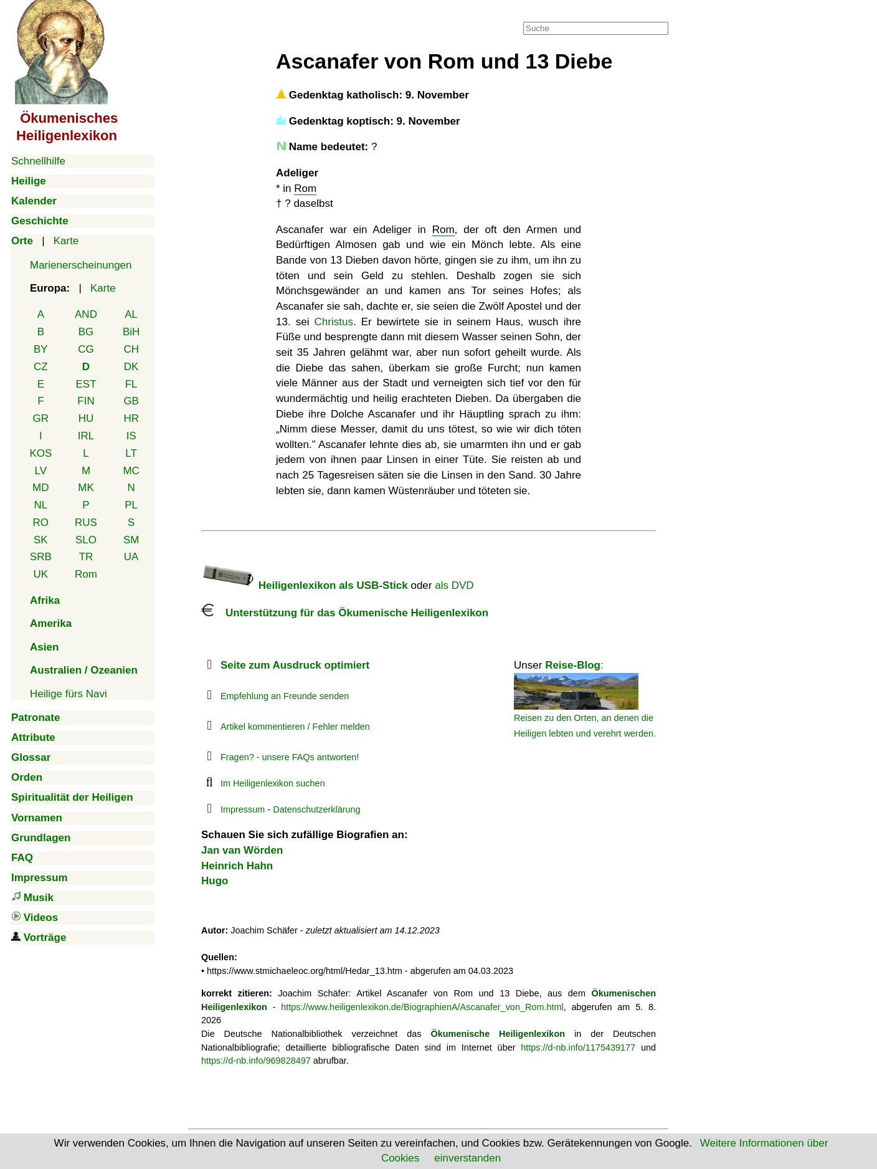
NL (40, 505)
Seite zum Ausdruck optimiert (294, 665)
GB (131, 401)
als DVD (454, 585)
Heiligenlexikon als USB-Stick (304, 585)
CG (86, 349)
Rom (86, 574)
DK (131, 367)
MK (86, 488)
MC (131, 471)
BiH (131, 332)
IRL (86, 436)
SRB (41, 557)
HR (131, 418)
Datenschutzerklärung (316, 809)
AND (86, 314)
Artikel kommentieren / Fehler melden (295, 727)
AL (131, 314)
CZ (41, 367)
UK (41, 574)
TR (86, 557)
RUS (86, 522)
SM (131, 540)
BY (41, 349)
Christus (334, 322)
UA (131, 557)
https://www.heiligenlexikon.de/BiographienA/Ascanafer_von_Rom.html (422, 1007)
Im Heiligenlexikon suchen (272, 783)
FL (131, 384)
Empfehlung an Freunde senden (284, 696)
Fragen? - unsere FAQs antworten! (289, 757)
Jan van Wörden (242, 850)
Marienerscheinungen (81, 265)
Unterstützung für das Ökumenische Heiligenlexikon (344, 613)
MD (40, 488)
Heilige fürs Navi (68, 694)
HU (86, 418)
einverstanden (467, 1158)
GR (41, 418)
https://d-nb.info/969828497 (256, 1061)
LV (41, 471)
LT (131, 453)
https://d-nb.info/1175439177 (578, 1047)
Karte (66, 241)
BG (86, 332)
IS (131, 436)
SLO (86, 540)
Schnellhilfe (38, 161)
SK (41, 540)
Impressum (242, 809)
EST (85, 384)
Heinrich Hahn (237, 866)
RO (41, 522)
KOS (40, 453)
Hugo (214, 881)
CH (131, 349)
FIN (85, 401)
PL (131, 505)
